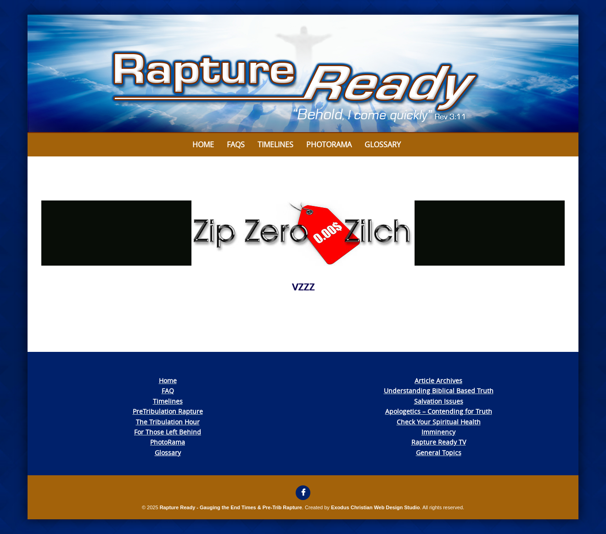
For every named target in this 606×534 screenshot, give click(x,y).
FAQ (168, 390)
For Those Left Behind (167, 432)
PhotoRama (167, 442)
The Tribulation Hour (168, 421)
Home (203, 144)
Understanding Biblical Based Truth (439, 390)
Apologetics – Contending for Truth (438, 411)
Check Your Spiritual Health (439, 421)
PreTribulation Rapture (168, 411)
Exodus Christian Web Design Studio (375, 507)
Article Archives (438, 380)
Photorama (329, 144)
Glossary (383, 144)
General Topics (438, 452)
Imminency (438, 432)
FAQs (236, 144)
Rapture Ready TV (438, 442)
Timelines (275, 144)
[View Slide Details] (303, 74)
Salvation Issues (438, 401)
